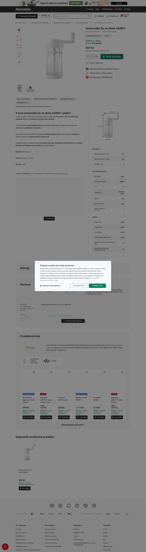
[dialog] (73, 276)
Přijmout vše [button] (97, 286)
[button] (50, 286)
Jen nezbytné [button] (79, 286)
